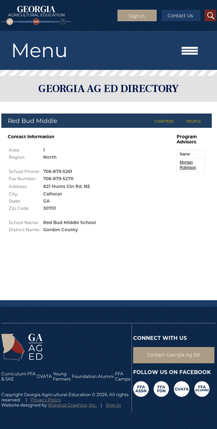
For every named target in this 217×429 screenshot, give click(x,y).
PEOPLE (193, 121)
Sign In (113, 405)
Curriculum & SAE (13, 376)
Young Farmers (62, 376)
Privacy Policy (46, 399)
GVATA (44, 376)
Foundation (84, 376)
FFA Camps (123, 376)
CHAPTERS (164, 121)
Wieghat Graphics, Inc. (72, 405)
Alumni (106, 376)
